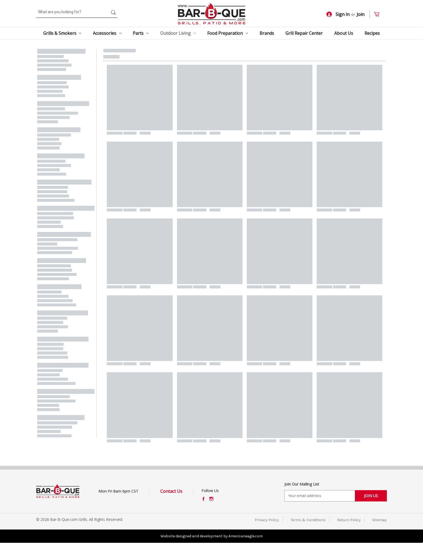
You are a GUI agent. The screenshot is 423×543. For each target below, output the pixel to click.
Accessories (107, 33)
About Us (343, 33)
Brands (267, 33)
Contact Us (171, 491)
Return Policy (349, 520)
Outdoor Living (178, 33)
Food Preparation (227, 33)
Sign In (338, 14)
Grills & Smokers (62, 33)
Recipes (372, 33)
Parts (141, 33)
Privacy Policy (267, 520)
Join (360, 14)
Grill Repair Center (304, 33)
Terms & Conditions (308, 520)
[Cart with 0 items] (379, 14)
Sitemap (379, 520)
